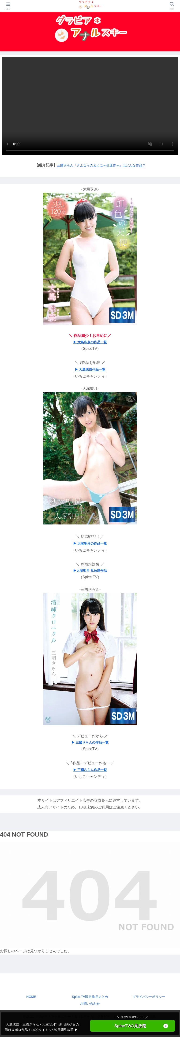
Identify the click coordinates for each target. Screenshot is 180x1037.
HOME (31, 997)
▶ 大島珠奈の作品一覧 (90, 342)
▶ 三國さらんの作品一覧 (90, 742)
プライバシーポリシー (148, 997)
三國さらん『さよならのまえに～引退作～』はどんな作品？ (101, 165)
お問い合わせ (90, 1003)
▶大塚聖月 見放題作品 (90, 570)
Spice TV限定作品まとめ (90, 997)
